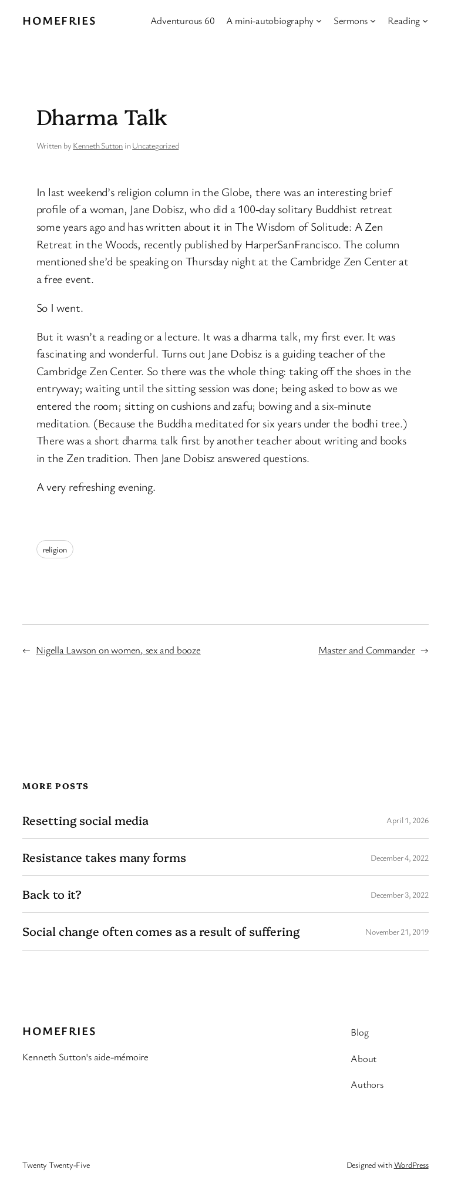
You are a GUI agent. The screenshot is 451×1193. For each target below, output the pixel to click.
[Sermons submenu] (373, 20)
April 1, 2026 (407, 819)
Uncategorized (155, 145)
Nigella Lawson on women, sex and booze (118, 649)
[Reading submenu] (425, 20)
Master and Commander (366, 649)
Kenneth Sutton (98, 145)
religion (55, 549)
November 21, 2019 (396, 931)
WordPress (411, 1164)
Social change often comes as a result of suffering (160, 931)
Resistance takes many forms (104, 857)
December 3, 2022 (399, 894)
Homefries (59, 20)
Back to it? (52, 894)
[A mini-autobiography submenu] (319, 20)
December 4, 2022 (399, 857)
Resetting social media (85, 820)
